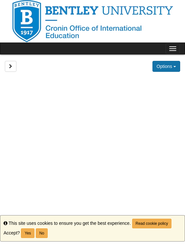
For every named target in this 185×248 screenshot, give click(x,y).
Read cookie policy (152, 223)
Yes (27, 233)
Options (166, 66)
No (41, 233)
